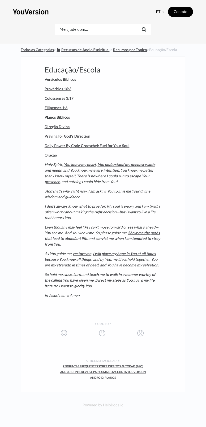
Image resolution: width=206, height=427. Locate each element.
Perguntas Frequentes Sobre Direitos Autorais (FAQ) (103, 366)
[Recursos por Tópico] (130, 50)
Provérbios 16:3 (58, 89)
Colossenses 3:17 (59, 98)
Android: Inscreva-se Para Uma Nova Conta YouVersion (103, 372)
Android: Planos (103, 377)
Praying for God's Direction (67, 136)
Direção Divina (57, 127)
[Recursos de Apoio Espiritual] (82, 50)
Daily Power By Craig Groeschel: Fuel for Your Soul (87, 146)
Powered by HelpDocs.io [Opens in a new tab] (102, 405)
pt (158, 11)
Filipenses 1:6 (56, 108)
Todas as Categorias (37, 50)
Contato (180, 11)
